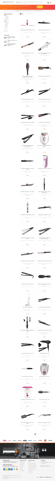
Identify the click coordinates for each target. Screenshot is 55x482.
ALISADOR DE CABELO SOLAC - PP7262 (27, 378)
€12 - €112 (6, 15)
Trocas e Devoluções (31, 471)
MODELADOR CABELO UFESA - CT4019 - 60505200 (27, 192)
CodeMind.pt (6, 479)
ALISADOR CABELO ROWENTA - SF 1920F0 (27, 285)
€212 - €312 (6, 17)
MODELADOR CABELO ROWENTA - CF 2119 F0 (27, 99)
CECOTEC (6, 21)
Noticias (21, 470)
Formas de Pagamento (32, 469)
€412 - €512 (6, 19)
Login (29, 464)
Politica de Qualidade (21, 467)
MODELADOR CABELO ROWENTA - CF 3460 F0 (44, 424)
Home (13, 10)
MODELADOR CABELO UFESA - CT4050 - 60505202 (44, 262)
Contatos (21, 469)
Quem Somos (22, 464)
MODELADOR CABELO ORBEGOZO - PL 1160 (27, 53)
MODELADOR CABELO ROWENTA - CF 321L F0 (44, 215)
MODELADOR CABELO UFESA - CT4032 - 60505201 (27, 262)
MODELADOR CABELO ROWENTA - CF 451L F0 (11, 37)
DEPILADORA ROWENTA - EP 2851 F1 (12, 40)
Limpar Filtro (6, 31)
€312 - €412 (7, 18)
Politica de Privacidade (32, 467)
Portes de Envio (31, 470)
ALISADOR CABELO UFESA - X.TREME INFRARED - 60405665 (12, 44)
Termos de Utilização (31, 466)
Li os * (7, 455)
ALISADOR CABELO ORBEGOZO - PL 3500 (44, 99)
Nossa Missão (22, 465)
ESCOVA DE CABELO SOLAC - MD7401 (44, 401)
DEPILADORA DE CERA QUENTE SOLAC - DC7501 (27, 401)
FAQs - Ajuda (30, 474)
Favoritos (21, 471)
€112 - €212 (6, 16)
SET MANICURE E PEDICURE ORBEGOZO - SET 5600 (27, 215)
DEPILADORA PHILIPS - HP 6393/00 (27, 308)
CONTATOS (5, 8)
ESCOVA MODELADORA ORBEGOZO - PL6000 (44, 76)
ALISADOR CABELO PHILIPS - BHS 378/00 (44, 308)
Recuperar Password (31, 465)
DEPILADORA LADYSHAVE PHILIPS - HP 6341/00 (44, 169)
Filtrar (5, 29)
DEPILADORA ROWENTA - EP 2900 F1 (44, 378)
